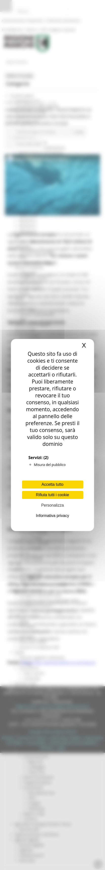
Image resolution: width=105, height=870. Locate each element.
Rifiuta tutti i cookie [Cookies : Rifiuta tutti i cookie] (52, 495)
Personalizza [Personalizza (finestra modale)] (52, 505)
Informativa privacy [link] (52, 516)
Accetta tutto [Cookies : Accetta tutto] (52, 484)
